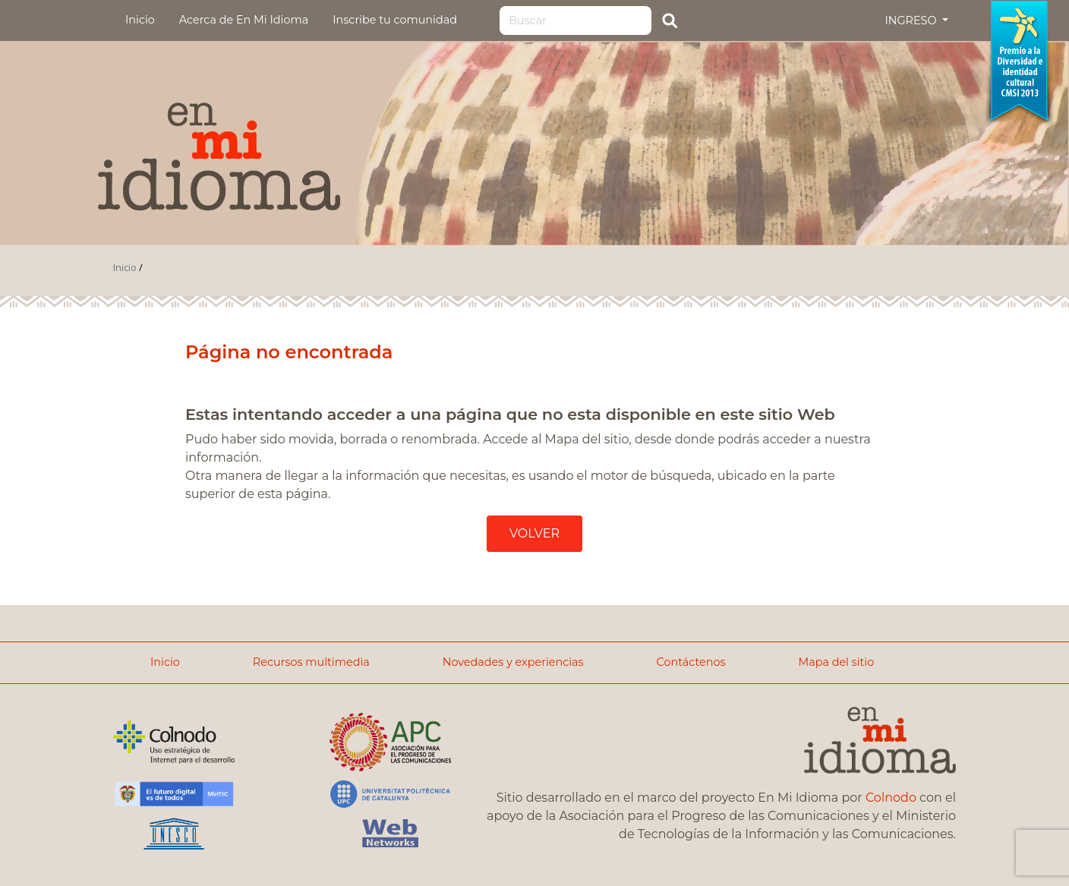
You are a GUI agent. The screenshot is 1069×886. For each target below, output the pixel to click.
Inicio (140, 20)
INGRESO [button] (912, 20)
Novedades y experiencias (513, 662)
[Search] (575, 20)
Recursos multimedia (311, 662)
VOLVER (534, 533)
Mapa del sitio (836, 662)
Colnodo (891, 797)
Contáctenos (691, 662)
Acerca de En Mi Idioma (243, 20)
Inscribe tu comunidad (395, 20)
